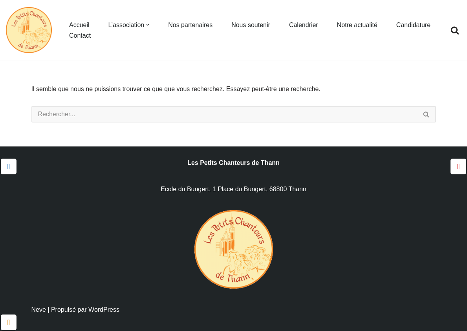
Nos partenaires (190, 25)
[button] (147, 24)
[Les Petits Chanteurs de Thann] (31, 30)
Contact (80, 35)
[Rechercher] (455, 30)
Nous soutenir (250, 25)
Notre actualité (357, 25)
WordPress (103, 309)
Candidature (413, 25)
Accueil (79, 25)
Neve (38, 309)
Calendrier (303, 25)
